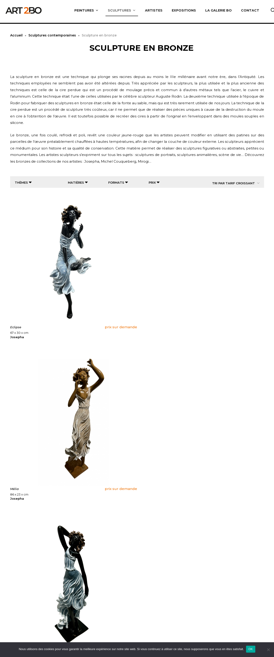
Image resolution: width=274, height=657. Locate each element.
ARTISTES (154, 10)
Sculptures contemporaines (52, 35)
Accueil (16, 35)
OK (250, 649)
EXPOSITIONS (184, 10)
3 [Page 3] (137, 574)
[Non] (268, 649)
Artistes (150, 639)
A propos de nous (31, 639)
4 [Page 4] (147, 574)
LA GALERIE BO (218, 10)
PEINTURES (86, 10)
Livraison (87, 639)
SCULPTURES (122, 10)
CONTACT (250, 10)
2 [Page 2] (126, 574)
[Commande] (232, 183)
